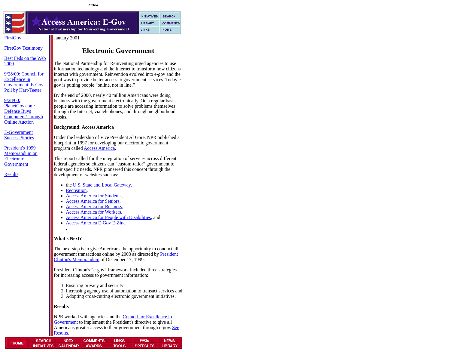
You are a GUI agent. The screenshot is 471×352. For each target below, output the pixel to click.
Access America (99, 148)
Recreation (76, 190)
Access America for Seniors (92, 201)
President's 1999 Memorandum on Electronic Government (21, 156)
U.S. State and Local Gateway (102, 184)
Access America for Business (94, 206)
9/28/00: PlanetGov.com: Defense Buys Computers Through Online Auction (23, 111)
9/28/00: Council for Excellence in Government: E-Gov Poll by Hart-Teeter (24, 82)
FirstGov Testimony (23, 48)
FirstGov (12, 37)
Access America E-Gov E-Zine (96, 222)
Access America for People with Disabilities (108, 217)
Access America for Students (93, 195)
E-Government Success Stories (19, 135)
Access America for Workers (93, 212)
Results (11, 174)
